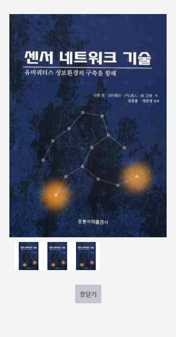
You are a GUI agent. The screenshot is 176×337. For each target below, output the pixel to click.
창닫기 (88, 294)
